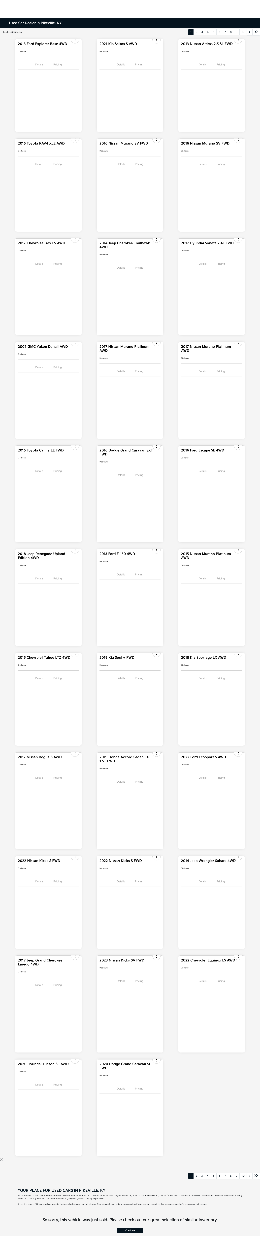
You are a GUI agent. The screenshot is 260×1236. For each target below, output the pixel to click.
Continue (130, 1230)
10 (243, 32)
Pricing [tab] (57, 64)
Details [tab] (39, 64)
